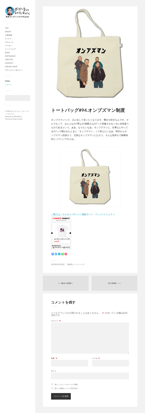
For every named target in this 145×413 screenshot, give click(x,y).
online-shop (11, 67)
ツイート (8, 85)
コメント (56, 321)
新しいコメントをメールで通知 (66, 384)
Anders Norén (17, 119)
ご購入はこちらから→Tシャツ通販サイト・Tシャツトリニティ (85, 181)
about (8, 32)
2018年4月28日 (58, 264)
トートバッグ (10, 49)
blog (7, 53)
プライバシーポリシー (14, 70)
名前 (54, 358)
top (7, 28)
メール (96, 358)
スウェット (9, 42)
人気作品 (8, 35)
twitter (9, 60)
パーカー (8, 46)
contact (9, 63)
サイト (53, 371)
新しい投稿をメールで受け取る (66, 388)
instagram (10, 56)
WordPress (18, 116)
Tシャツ (8, 39)
